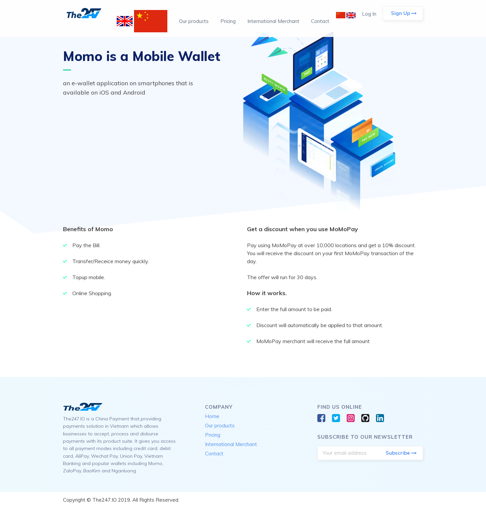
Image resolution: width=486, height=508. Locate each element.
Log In (369, 14)
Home (212, 416)
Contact (320, 21)
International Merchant (273, 21)
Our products (194, 21)
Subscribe (401, 453)
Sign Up (404, 13)
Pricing (228, 21)
